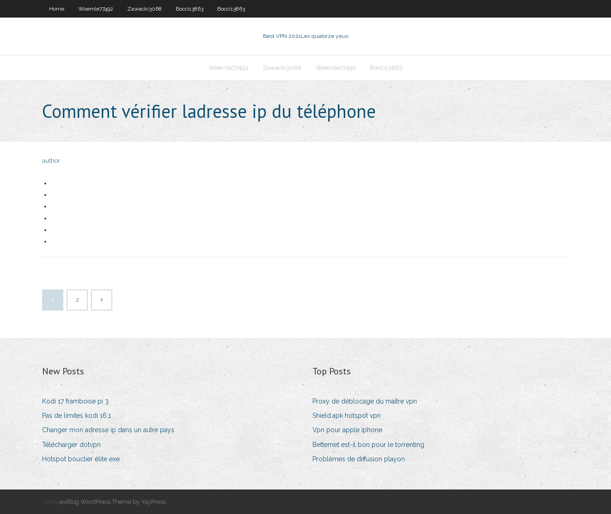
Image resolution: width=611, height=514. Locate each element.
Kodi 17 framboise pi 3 (75, 401)
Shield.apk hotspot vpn (346, 415)
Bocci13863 (189, 9)
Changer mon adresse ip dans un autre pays (108, 430)
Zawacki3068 (144, 9)
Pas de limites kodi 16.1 (76, 415)
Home (56, 9)
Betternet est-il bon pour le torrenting (368, 444)
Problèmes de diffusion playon (358, 459)
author (51, 160)
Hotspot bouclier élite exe (81, 459)
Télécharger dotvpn (71, 444)
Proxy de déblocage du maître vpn (364, 401)
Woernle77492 (95, 9)
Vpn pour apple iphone (347, 430)
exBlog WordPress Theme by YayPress (113, 501)
